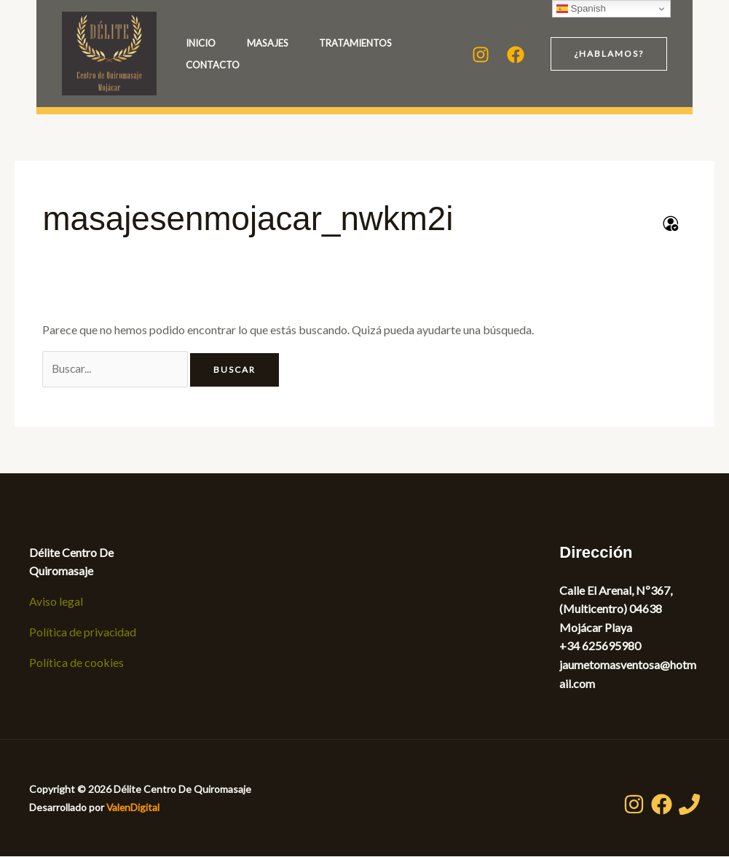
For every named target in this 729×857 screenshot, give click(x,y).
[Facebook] (515, 54)
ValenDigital (133, 808)
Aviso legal (56, 602)
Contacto (336, 65)
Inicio (201, 43)
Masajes (287, 43)
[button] (609, 54)
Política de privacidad (83, 632)
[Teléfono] (689, 804)
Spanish (581, 9)
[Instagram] (480, 54)
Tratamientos (222, 65)
